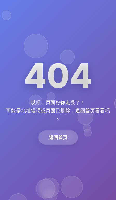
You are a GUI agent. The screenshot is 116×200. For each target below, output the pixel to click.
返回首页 (58, 137)
